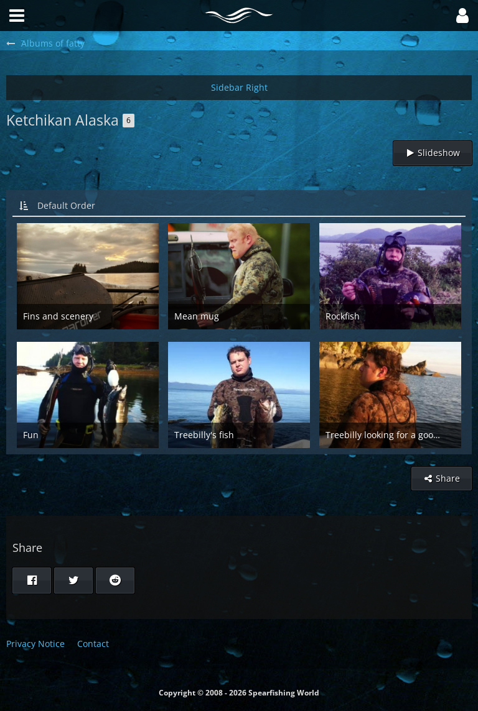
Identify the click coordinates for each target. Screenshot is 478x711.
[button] (462, 15)
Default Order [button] (66, 205)
